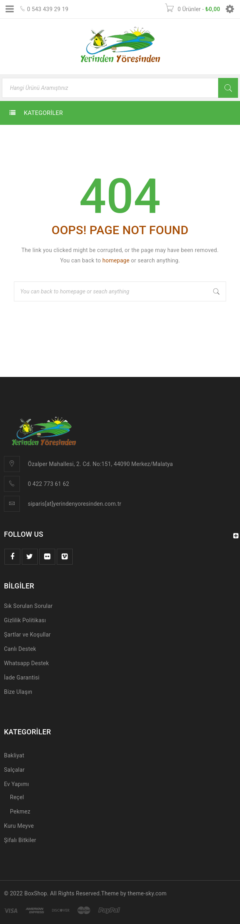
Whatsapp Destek (26, 663)
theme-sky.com (147, 893)
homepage (116, 260)
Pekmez (20, 811)
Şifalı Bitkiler (20, 840)
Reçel (17, 797)
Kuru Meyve (19, 826)
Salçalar (14, 770)
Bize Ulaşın (18, 692)
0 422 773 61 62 (48, 484)
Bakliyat (14, 755)
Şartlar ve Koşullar (27, 634)
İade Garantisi (21, 677)
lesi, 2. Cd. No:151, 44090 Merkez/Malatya (119, 464)
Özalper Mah (44, 464)
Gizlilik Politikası (25, 620)
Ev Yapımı (16, 784)
